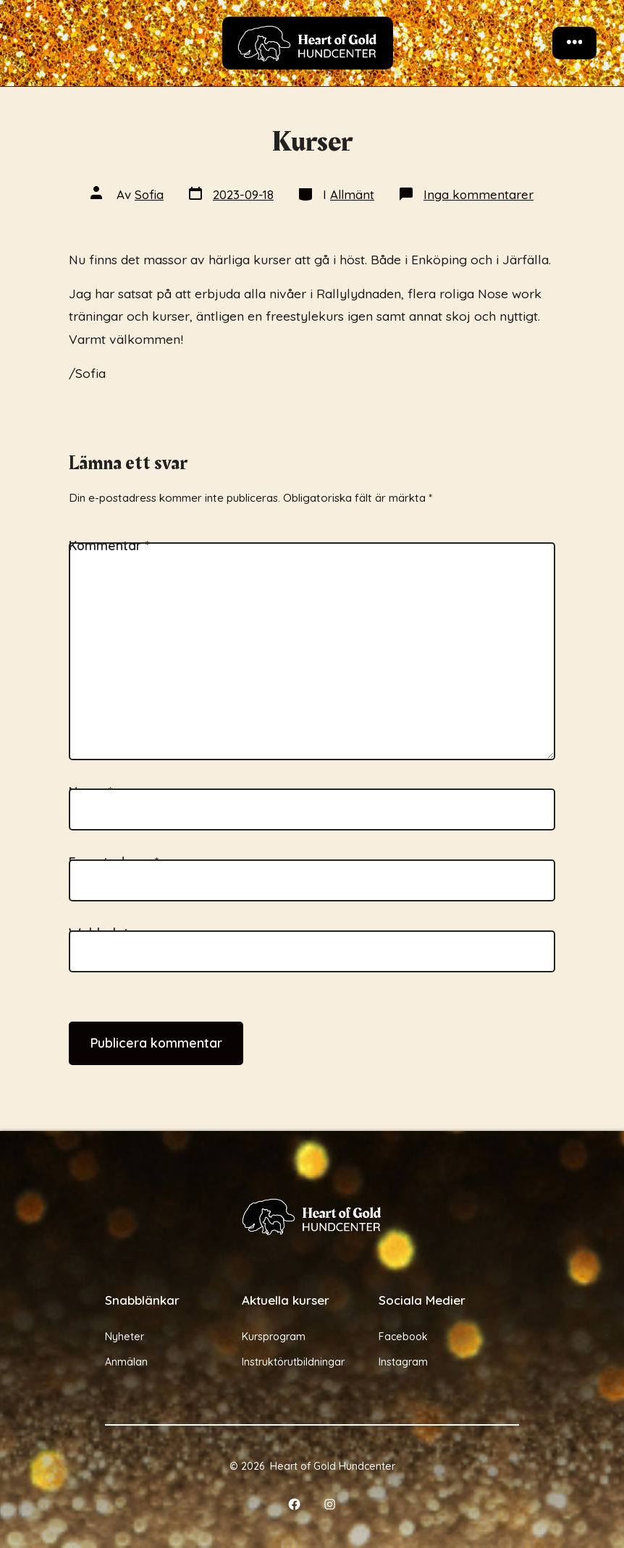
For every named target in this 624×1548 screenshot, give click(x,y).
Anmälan (126, 1361)
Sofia (149, 194)
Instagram (403, 1361)
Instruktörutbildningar (293, 1361)
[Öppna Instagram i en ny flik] (330, 1504)
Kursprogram (273, 1336)
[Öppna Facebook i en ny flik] (294, 1504)
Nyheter (124, 1336)
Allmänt (352, 194)
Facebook (403, 1336)
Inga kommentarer (478, 194)
